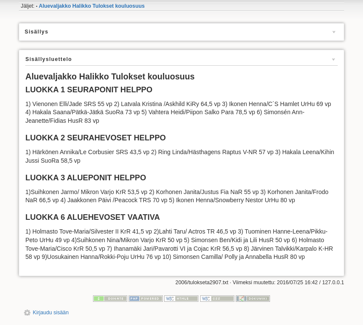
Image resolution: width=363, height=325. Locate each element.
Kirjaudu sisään (51, 313)
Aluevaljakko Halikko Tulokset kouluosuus (92, 6)
